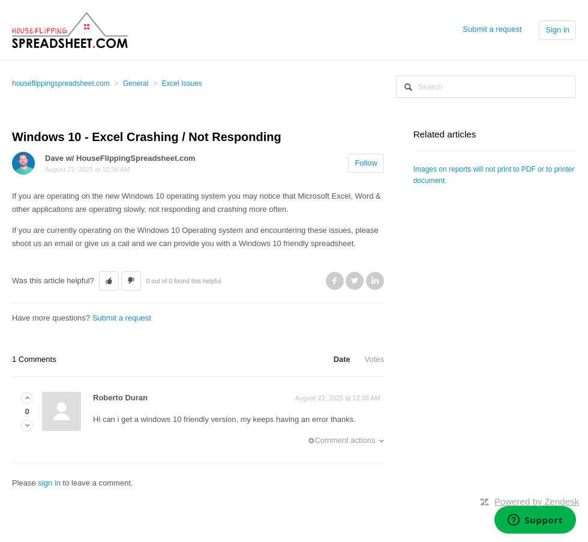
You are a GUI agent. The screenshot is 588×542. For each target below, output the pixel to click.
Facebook (335, 281)
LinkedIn (375, 281)
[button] (109, 281)
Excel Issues (181, 83)
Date (342, 359)
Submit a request (492, 29)
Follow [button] (366, 162)
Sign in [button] (557, 29)
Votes (374, 359)
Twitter (355, 281)
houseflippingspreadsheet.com (61, 83)
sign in (49, 482)
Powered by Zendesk (536, 501)
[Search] (486, 87)
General (136, 83)
